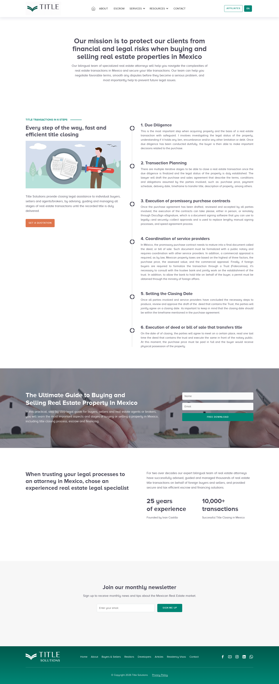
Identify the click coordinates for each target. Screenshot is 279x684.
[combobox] (248, 8)
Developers (144, 656)
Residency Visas (176, 656)
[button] (137, 8)
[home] (43, 8)
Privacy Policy (160, 675)
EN (247, 8)
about (103, 8)
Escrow (119, 8)
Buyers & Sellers (111, 656)
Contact (179, 8)
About (94, 656)
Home (83, 656)
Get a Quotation (40, 222)
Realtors (129, 656)
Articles (159, 656)
